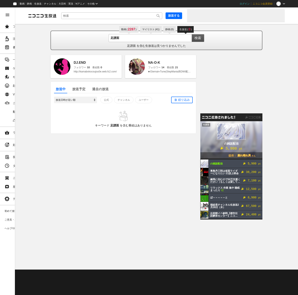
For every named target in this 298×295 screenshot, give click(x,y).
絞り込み (199, 99)
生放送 (38, 3)
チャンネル (50, 3)
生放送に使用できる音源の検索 (102, 285)
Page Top (172, 263)
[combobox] (127, 15)
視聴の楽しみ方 (68, 279)
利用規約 (126, 274)
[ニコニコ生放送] (74, 16)
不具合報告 (87, 274)
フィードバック (270, 263)
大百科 (62, 3)
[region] (23, 151)
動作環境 (112, 274)
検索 (213, 38)
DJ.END (95, 62)
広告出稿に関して (69, 289)
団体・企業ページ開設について (141, 285)
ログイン (245, 3)
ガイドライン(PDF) (145, 274)
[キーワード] (127, 15)
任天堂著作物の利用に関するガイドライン (106, 290)
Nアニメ (80, 3)
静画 (29, 3)
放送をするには (89, 279)
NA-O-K (170, 62)
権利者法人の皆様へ (71, 284)
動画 (22, 3)
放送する (174, 15)
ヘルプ (100, 274)
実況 (70, 3)
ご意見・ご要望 (68, 274)
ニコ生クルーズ (110, 279)
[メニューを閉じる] (7, 15)
